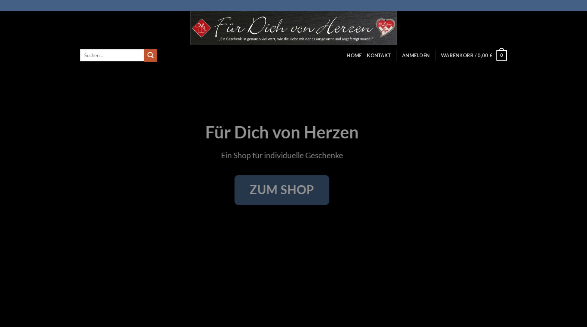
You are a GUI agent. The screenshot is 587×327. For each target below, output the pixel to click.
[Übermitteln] (150, 55)
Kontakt (379, 55)
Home (354, 55)
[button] (416, 55)
